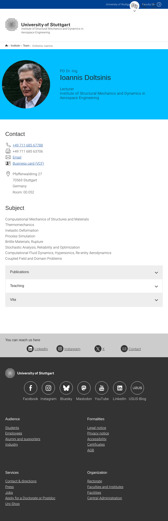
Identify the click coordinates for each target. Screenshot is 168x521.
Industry (11, 441)
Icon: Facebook (30, 385)
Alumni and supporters (22, 436)
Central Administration (104, 495)
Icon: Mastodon (84, 385)
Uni (119, 4)
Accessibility (97, 436)
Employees (13, 430)
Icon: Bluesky (66, 385)
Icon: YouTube (101, 385)
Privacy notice (98, 430)
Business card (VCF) (28, 160)
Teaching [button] (17, 283)
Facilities (94, 489)
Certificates (96, 441)
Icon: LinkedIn (119, 385)
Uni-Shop (12, 500)
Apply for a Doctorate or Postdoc (30, 495)
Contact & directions (21, 478)
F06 (148, 4)
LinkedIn (37, 346)
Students (12, 424)
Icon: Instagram (48, 385)
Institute (13, 44)
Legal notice (96, 424)
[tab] (84, 269)
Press (9, 483)
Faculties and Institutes (105, 483)
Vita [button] (13, 297)
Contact (131, 346)
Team (24, 44)
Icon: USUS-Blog (137, 385)
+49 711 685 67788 (28, 142)
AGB (90, 447)
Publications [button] (19, 269)
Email (17, 154)
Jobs (9, 489)
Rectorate (94, 478)
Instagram (68, 346)
